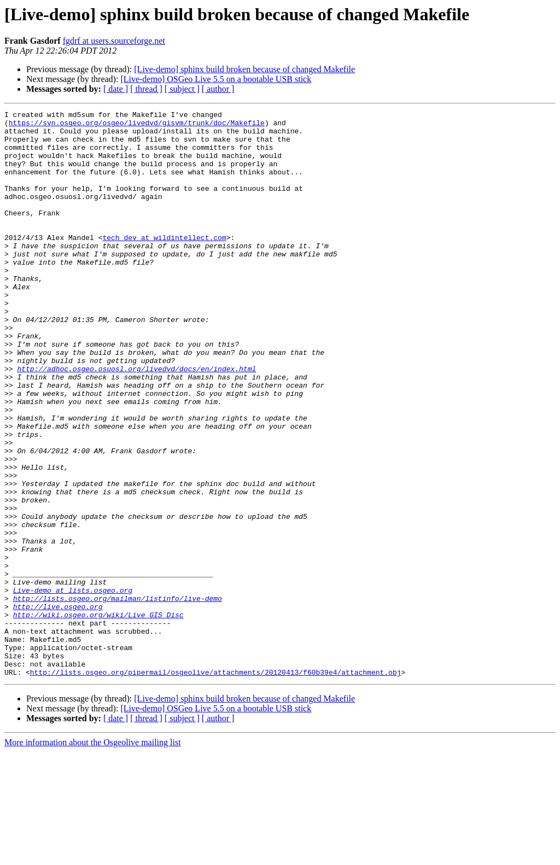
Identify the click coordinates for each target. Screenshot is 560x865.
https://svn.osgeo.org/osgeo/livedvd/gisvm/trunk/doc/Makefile (137, 126)
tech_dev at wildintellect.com (164, 263)
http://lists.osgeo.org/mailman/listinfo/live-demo (117, 697)
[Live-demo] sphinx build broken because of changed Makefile (244, 69)
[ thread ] (146, 88)
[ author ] (218, 88)
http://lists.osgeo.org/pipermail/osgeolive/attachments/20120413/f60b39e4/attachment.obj (215, 785)
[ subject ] (182, 88)
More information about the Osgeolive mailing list (92, 855)
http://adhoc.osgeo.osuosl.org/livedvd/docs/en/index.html (136, 421)
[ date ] (115, 88)
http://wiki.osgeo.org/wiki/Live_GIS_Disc (98, 716)
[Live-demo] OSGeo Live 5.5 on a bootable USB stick (215, 79)
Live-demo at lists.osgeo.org (72, 687)
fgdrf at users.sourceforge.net (114, 40)
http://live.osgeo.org (58, 706)
